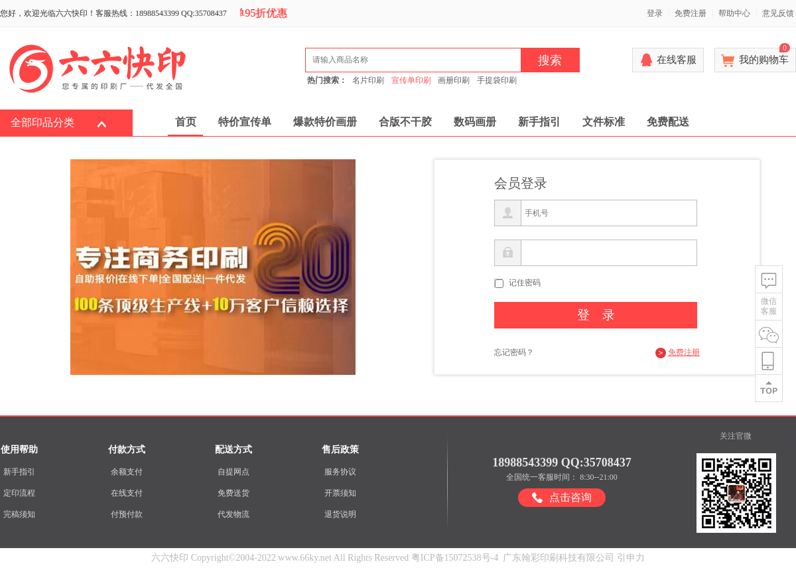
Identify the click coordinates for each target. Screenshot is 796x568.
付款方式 (126, 450)
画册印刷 (454, 80)
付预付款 (127, 514)
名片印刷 (368, 80)
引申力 (631, 558)
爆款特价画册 (325, 121)
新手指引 (539, 121)
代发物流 (233, 514)
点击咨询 (570, 497)
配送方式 (233, 450)
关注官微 (736, 436)
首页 (185, 121)
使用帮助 (19, 450)
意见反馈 (778, 13)
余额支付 (127, 471)
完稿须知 (19, 514)
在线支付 (127, 493)
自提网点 (233, 471)
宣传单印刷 (411, 80)
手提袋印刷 (497, 80)
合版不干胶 (405, 121)
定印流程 (19, 493)
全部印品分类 (42, 122)
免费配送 (668, 121)
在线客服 (676, 59)
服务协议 (340, 471)
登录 (655, 13)
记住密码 (525, 282)
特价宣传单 (244, 121)
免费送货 (233, 493)
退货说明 (340, 514)
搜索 (550, 60)
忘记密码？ (514, 352)
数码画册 (475, 121)
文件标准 (603, 121)
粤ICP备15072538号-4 (454, 558)
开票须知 (340, 493)
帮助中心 (734, 13)
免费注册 (690, 13)
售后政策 (340, 450)
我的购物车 (764, 56)
